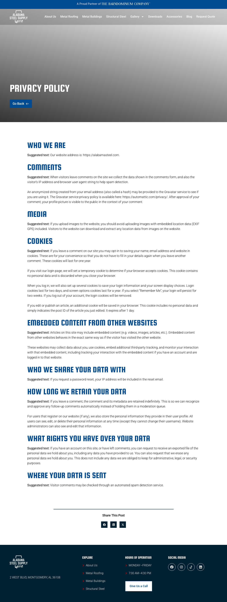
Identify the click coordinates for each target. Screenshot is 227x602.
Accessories (174, 16)
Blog (189, 16)
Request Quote (205, 16)
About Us (50, 16)
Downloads (155, 16)
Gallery (137, 16)
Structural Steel (116, 16)
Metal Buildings (92, 16)
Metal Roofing (69, 16)
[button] (104, 524)
